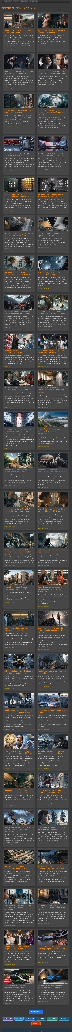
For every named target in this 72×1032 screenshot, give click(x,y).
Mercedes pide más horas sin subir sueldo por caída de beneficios (51, 752)
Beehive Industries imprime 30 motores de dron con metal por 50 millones (19, 711)
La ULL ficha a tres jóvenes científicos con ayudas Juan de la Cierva (52, 352)
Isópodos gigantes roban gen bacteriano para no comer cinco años (52, 471)
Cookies (53, 1029)
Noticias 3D (8, 1)
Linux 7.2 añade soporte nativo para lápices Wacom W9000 (51, 234)
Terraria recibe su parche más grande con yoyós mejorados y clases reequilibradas (19, 829)
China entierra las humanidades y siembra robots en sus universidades (18, 551)
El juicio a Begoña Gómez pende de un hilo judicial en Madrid (53, 31)
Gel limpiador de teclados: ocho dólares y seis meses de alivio (16, 867)
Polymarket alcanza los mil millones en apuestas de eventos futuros (19, 672)
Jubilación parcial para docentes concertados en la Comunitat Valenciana (50, 589)
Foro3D (16, 1)
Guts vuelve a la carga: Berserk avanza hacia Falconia (52, 551)
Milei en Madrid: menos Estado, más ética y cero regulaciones (51, 828)
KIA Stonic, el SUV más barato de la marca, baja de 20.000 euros (51, 987)
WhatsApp (52, 1019)
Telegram (64, 1019)
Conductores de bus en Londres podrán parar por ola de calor (16, 389)
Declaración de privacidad (30, 1029)
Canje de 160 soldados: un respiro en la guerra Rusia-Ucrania (18, 629)
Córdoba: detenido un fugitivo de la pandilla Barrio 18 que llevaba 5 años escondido (52, 908)
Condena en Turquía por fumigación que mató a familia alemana (18, 791)
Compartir (8, 1019)
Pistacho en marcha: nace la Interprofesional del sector (15, 471)
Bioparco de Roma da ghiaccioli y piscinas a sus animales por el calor (51, 313)
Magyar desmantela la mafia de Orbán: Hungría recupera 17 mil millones (50, 630)
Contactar (20, 1029)
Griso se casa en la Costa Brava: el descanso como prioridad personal (51, 867)
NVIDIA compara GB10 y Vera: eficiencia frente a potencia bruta (17, 195)
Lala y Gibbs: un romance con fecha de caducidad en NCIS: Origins (52, 510)
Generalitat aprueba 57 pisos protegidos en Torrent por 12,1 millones (18, 588)
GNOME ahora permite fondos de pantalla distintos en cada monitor (51, 154)
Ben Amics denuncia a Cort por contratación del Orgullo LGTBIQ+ (17, 274)
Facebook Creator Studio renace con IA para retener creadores (52, 195)
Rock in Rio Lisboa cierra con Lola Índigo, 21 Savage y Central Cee (16, 948)
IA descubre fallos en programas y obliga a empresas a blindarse (17, 430)
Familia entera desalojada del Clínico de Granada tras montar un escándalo (18, 908)
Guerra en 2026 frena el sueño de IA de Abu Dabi (52, 711)
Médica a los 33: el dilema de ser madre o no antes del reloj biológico (18, 752)
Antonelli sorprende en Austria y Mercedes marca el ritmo (16, 987)
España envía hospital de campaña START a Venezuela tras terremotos (18, 313)
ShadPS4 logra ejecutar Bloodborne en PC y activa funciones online (19, 72)
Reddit (36, 1023)
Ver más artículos (36, 1012)
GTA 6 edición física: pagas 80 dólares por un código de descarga (18, 234)
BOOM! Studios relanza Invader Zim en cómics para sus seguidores (52, 791)
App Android (24, 1)
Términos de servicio (44, 1029)
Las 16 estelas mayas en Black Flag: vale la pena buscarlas (17, 111)
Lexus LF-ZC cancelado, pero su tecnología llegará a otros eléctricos (51, 948)
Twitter (19, 1019)
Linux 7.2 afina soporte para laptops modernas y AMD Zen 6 (18, 154)
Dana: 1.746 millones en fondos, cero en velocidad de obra (18, 31)
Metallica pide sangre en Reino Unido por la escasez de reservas (18, 352)
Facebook (30, 1019)
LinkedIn (41, 1019)
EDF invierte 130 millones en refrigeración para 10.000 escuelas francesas (51, 390)
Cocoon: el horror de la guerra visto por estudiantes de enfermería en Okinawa (51, 112)
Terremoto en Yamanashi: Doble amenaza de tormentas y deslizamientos (50, 431)
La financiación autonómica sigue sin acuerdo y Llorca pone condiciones (52, 72)
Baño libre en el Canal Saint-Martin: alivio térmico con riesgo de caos (17, 510)
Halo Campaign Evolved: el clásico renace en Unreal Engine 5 (51, 274)
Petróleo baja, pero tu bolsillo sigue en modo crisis (52, 672)
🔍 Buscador (33, 1)
